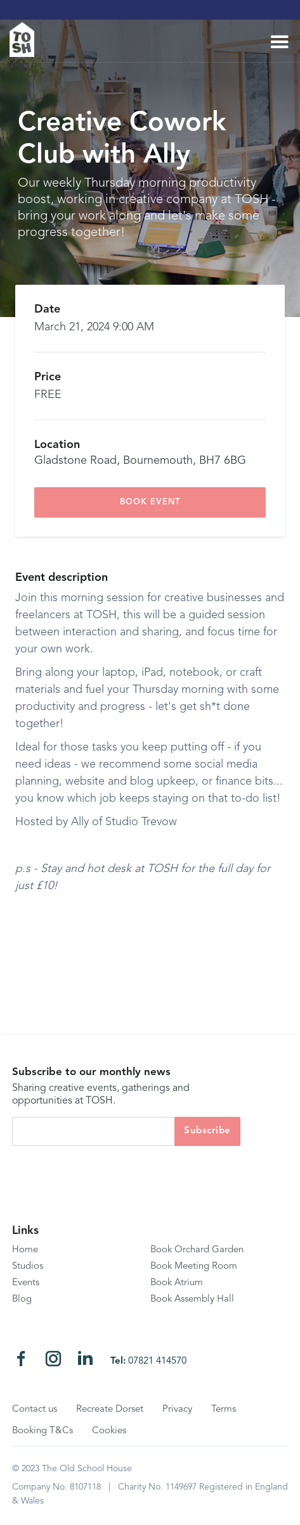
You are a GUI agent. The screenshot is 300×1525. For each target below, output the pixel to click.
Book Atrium (176, 1283)
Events (25, 1283)
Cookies (109, 1431)
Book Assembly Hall (192, 1299)
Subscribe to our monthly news (91, 1072)
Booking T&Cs (42, 1431)
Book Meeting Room (193, 1266)
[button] (280, 42)
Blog (22, 1299)
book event (150, 502)
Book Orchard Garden (197, 1250)
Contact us (34, 1409)
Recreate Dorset (109, 1409)
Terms (223, 1409)
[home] (27, 39)
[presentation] (108, 1170)
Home (25, 1250)
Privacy (177, 1409)
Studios (27, 1266)
